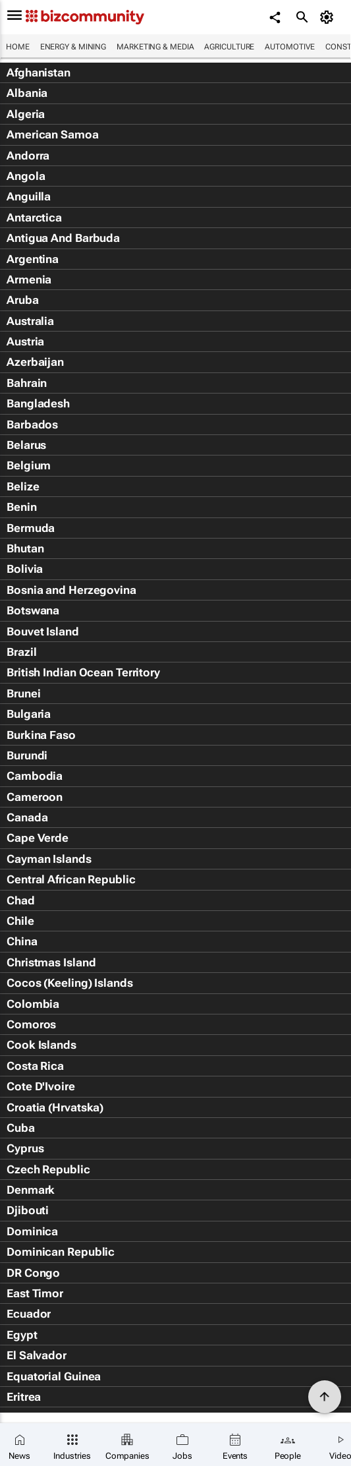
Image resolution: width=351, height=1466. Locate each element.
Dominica (32, 1231)
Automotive (290, 46)
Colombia (33, 1004)
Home (18, 46)
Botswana (33, 610)
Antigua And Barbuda (63, 238)
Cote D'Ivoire (41, 1086)
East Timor (35, 1293)
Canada (27, 817)
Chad (21, 900)
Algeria (26, 114)
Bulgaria (29, 713)
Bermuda (31, 528)
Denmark (31, 1189)
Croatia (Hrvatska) (55, 1107)
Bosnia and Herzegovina (71, 590)
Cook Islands (41, 1044)
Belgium (29, 465)
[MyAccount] (328, 17)
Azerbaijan (35, 361)
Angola (26, 176)
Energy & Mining (73, 46)
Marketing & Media (155, 46)
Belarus (26, 445)
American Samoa (53, 134)
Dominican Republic (61, 1251)
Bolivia (25, 568)
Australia (30, 321)
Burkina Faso (41, 735)
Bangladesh (38, 403)
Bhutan (25, 548)
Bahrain (27, 383)
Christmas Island (51, 962)
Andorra (28, 155)
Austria (25, 341)
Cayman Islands (49, 858)
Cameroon (35, 797)
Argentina (33, 259)
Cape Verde (37, 837)
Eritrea (24, 1396)
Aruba (23, 300)
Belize (23, 486)
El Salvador (37, 1355)
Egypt (22, 1334)
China (22, 941)
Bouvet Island (43, 631)
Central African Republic (71, 879)
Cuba (21, 1127)
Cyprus (25, 1148)
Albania (27, 93)
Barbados (32, 424)
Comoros (31, 1024)
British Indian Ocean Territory (83, 672)
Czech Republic (48, 1169)
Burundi (27, 755)
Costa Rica (35, 1065)
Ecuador (29, 1313)
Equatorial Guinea (54, 1376)
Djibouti (28, 1210)
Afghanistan (38, 72)
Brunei (23, 693)
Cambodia (35, 775)
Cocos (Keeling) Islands (70, 982)
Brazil (21, 652)
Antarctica (34, 217)
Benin (22, 506)
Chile (20, 920)
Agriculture (229, 46)
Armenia (29, 279)
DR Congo (33, 1272)
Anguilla (29, 196)
